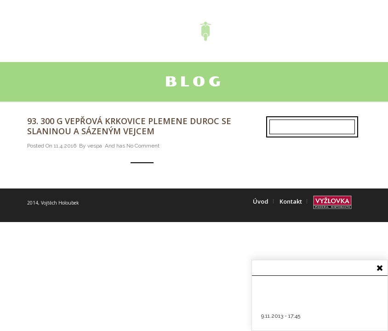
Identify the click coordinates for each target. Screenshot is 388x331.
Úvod (260, 201)
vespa (94, 146)
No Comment (143, 146)
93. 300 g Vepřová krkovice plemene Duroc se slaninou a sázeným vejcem (129, 126)
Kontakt (291, 201)
